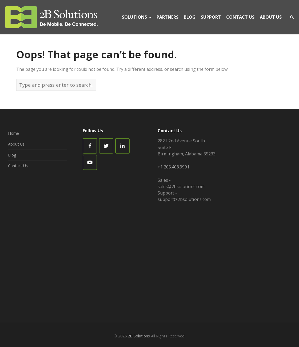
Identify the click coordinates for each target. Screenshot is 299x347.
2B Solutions (139, 335)
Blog (12, 155)
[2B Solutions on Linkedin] (122, 146)
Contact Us (18, 165)
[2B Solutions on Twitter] (106, 146)
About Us (16, 144)
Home (13, 133)
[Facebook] (90, 146)
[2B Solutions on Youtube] (90, 162)
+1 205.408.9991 (173, 167)
